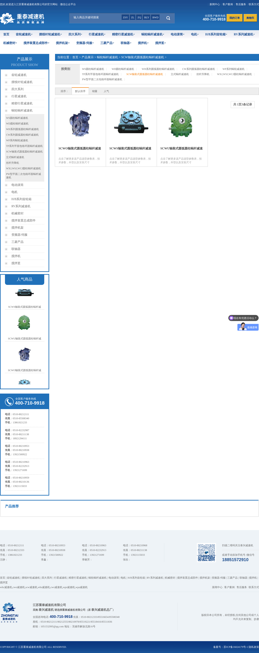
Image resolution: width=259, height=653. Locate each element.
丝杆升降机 (12, 162)
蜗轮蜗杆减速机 (152, 34)
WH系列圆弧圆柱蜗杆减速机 (22, 129)
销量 (94, 91)
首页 (6, 34)
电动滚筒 (178, 34)
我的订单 (234, 17)
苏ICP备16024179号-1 (236, 646)
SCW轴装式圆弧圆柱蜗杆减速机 (24, 151)
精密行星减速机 (123, 34)
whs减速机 (44, 587)
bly (146, 17)
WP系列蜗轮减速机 (17, 140)
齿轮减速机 (24, 34)
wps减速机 (69, 587)
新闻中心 (215, 4)
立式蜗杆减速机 (15, 157)
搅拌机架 (63, 43)
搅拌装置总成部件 (36, 43)
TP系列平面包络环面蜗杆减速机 (24, 146)
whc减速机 (6, 587)
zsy (125, 17)
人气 (106, 91)
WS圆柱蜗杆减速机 (17, 117)
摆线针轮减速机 (50, 34)
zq (139, 17)
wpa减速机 (82, 587)
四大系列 (75, 34)
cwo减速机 (19, 587)
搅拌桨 (160, 43)
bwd (155, 17)
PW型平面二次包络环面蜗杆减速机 (102, 79)
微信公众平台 (68, 4)
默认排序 (80, 91)
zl (132, 17)
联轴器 (126, 43)
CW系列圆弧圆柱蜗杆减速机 (22, 134)
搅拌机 (143, 43)
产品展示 (88, 57)
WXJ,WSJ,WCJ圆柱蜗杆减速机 (23, 168)
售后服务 (241, 4)
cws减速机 (56, 587)
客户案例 (228, 4)
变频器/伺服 (85, 43)
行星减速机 (97, 34)
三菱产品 (107, 43)
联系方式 (254, 4)
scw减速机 (31, 587)
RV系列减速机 (244, 34)
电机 (195, 34)
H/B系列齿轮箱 (216, 34)
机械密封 (10, 43)
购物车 (250, 17)
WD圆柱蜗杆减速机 (17, 123)
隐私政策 (254, 646)
